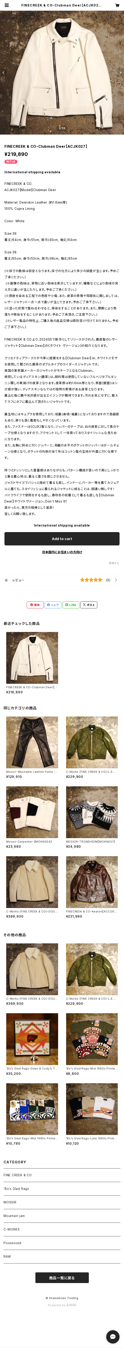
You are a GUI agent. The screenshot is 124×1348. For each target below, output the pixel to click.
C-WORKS (12, 1229)
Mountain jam (14, 1216)
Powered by (62, 1305)
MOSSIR (10, 1202)
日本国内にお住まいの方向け (62, 552)
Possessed (12, 1243)
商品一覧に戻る (62, 1278)
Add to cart (62, 539)
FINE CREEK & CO (18, 1175)
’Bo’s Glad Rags (16, 1189)
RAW (7, 1256)
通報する (114, 563)
